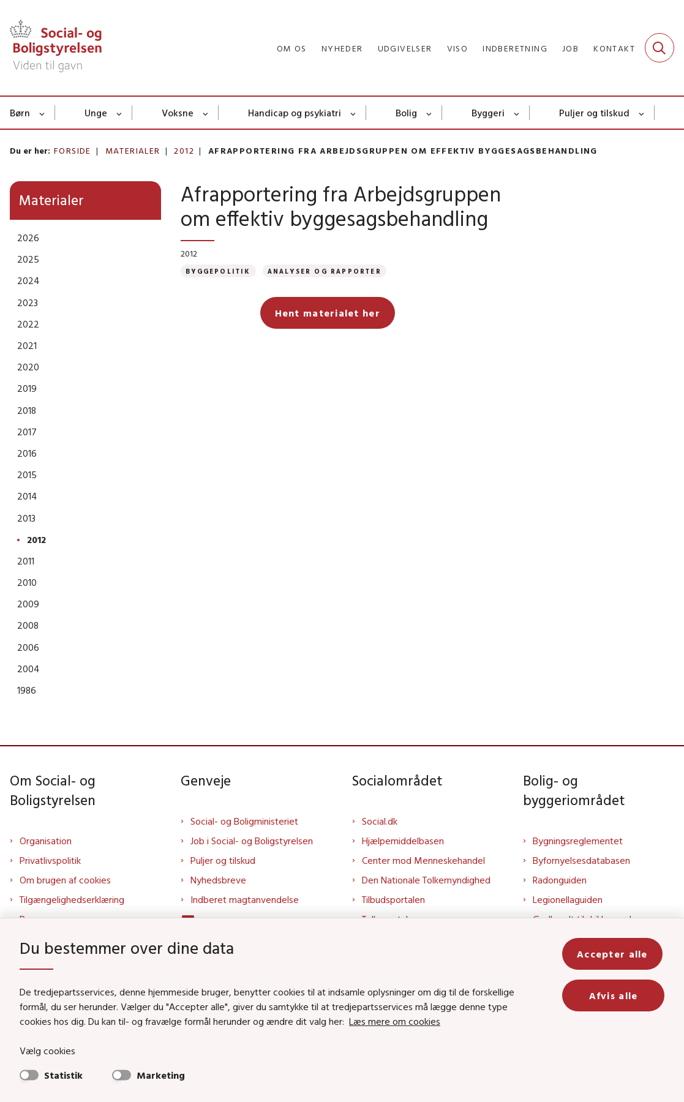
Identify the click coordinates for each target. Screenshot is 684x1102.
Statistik (63, 1075)
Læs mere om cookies (394, 1021)
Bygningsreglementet (578, 840)
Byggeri (488, 113)
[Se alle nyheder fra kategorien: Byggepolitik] (218, 270)
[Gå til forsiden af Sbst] (51, 48)
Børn (20, 113)
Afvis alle (614, 995)
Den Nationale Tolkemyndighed (426, 880)
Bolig (406, 113)
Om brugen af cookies (65, 880)
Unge (96, 113)
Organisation (46, 840)
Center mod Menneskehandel (423, 860)
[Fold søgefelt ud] (659, 47)
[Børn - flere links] (42, 112)
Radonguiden (560, 880)
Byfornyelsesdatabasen (581, 860)
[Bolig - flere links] (429, 112)
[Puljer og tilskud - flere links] (642, 112)
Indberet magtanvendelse (244, 899)
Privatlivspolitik (50, 860)
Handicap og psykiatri (294, 113)
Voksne (178, 113)
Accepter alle (614, 954)
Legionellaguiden (568, 899)
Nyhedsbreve (218, 880)
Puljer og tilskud (594, 113)
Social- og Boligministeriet (244, 821)
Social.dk (379, 821)
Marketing (161, 1075)
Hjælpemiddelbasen (403, 840)
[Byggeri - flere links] (517, 112)
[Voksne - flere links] (206, 112)
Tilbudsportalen (393, 899)
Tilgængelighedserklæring (72, 899)
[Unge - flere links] (119, 112)
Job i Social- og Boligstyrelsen (251, 840)
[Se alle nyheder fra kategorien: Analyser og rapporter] (324, 270)
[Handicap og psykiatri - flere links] (353, 112)
